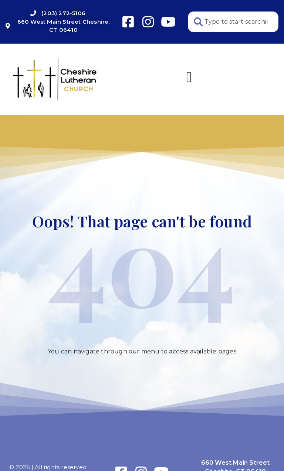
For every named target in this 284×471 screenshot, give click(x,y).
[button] (189, 77)
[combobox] (233, 21)
